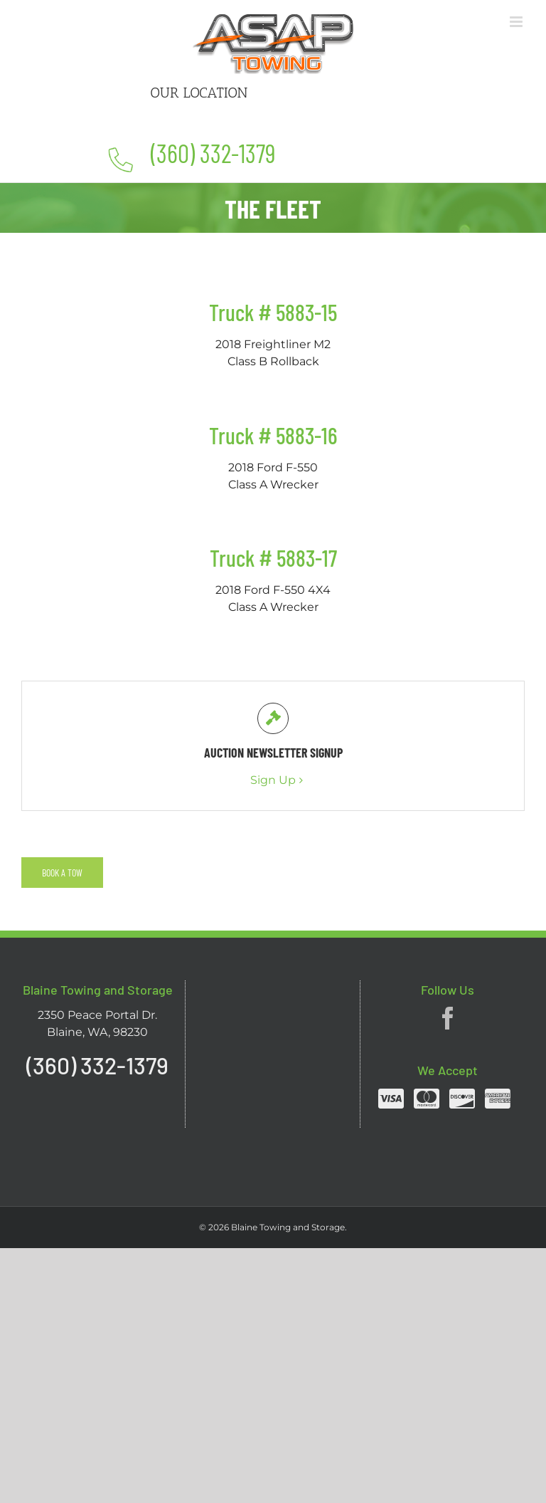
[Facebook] (448, 1018)
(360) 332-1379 (213, 152)
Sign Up (273, 780)
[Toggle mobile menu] (517, 21)
